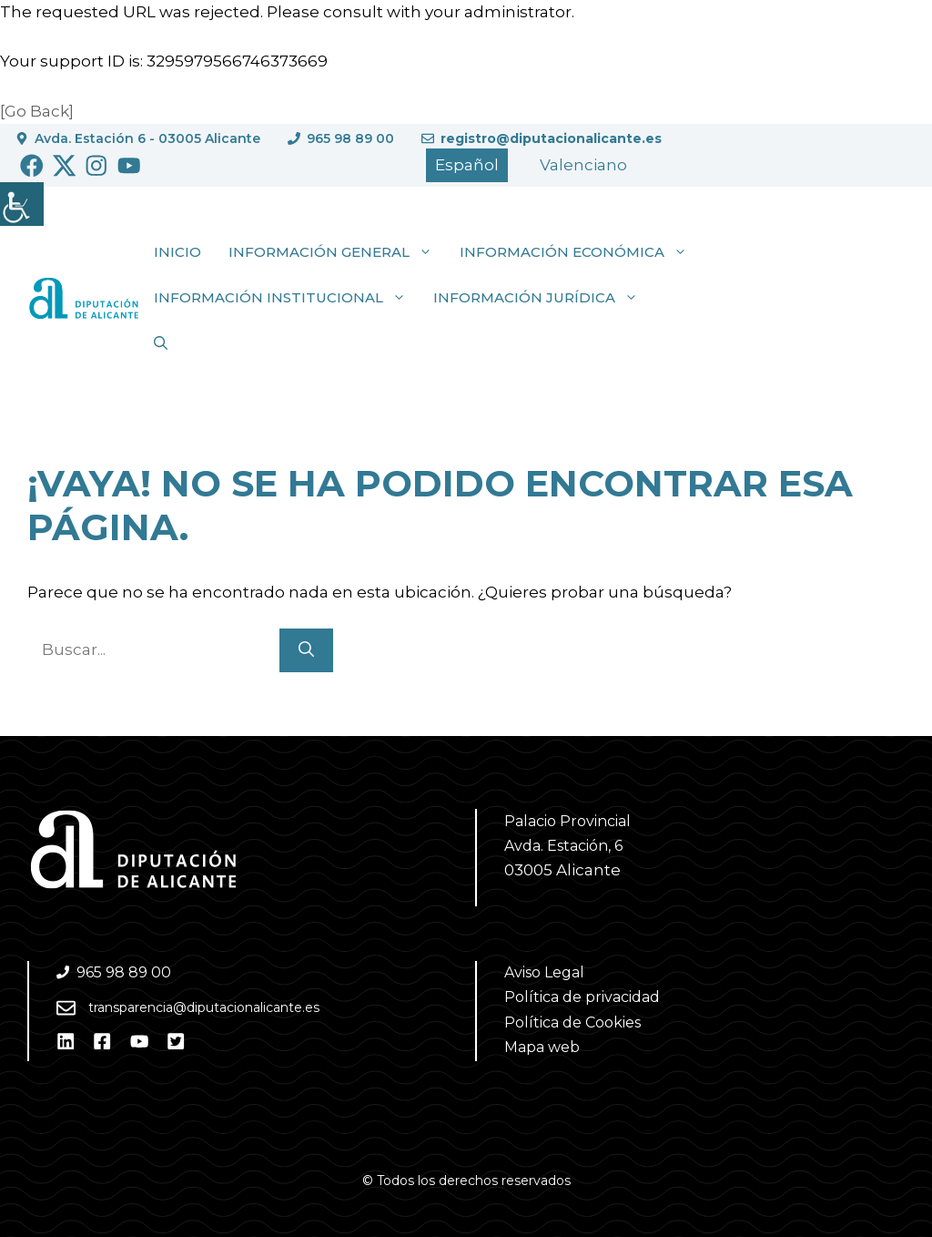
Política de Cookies (572, 1022)
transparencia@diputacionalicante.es (203, 1007)
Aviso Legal (544, 972)
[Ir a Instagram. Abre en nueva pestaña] (96, 165)
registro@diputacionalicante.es (551, 138)
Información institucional (287, 298)
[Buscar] (306, 650)
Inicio (177, 252)
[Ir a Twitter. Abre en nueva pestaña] (64, 165)
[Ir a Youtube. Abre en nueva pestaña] (129, 165)
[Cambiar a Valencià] (583, 165)
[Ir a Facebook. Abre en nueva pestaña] (31, 165)
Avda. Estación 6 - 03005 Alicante (147, 138)
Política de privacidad (582, 997)
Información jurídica (542, 298)
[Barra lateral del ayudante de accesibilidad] (22, 204)
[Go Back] (37, 111)
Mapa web (542, 1047)
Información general (337, 252)
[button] (160, 343)
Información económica (580, 252)
